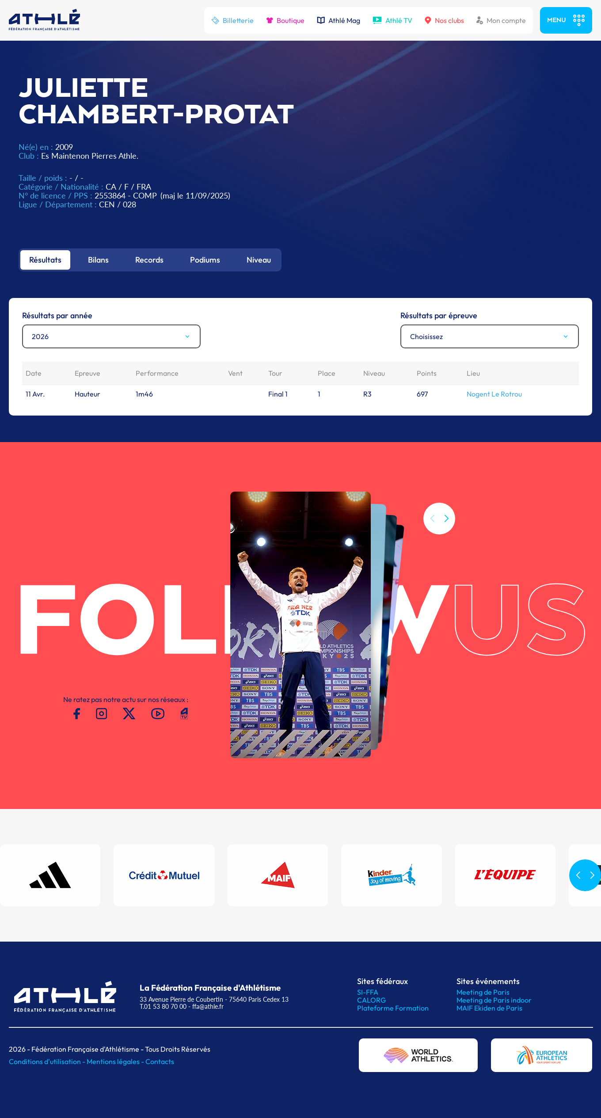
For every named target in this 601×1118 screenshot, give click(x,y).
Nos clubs (444, 20)
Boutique (285, 20)
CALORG (371, 1000)
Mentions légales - (116, 1061)
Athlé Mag (338, 20)
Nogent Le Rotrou (494, 393)
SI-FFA (367, 992)
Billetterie (232, 20)
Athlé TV (392, 20)
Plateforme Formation (393, 1008)
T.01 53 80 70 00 (163, 1006)
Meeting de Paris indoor (494, 1000)
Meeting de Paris (483, 992)
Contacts (159, 1061)
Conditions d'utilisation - (48, 1061)
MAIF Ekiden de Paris (489, 1008)
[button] (446, 518)
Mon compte (501, 20)
